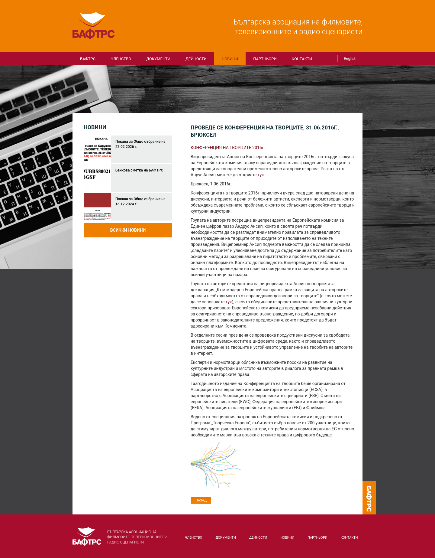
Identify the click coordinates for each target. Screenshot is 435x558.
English (350, 58)
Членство (121, 59)
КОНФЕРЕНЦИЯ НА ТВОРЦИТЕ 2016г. (228, 147)
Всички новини (128, 230)
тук (261, 174)
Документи (158, 59)
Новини (230, 59)
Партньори (265, 59)
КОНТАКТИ (302, 59)
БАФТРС (93, 25)
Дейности (196, 59)
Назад (201, 500)
